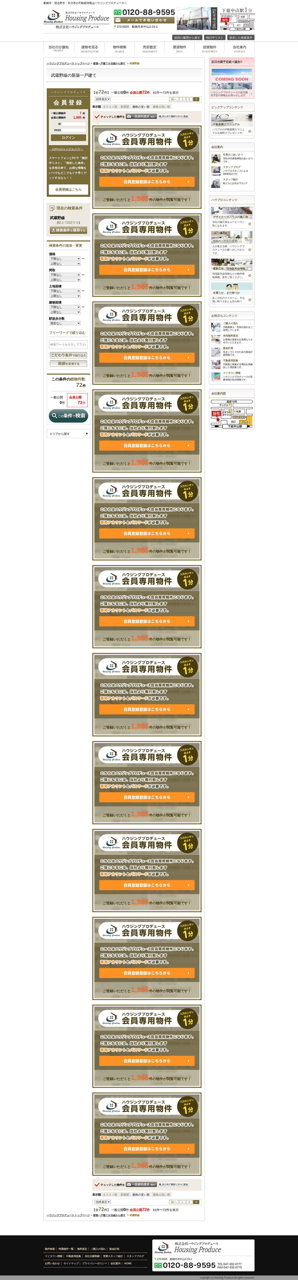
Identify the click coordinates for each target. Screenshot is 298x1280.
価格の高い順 (161, 106)
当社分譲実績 (92, 1256)
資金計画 (114, 1249)
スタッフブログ (135, 1256)
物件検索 (50, 1249)
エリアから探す (59, 433)
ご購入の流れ (98, 1249)
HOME (128, 1263)
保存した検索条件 (240, 37)
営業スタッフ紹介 (113, 1256)
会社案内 (115, 1263)
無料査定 (82, 1249)
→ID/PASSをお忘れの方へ (66, 149)
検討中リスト (214, 37)
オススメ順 (110, 106)
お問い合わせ (52, 1263)
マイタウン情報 (53, 1256)
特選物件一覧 (66, 1249)
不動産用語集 (73, 1256)
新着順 (124, 106)
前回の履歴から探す (187, 37)
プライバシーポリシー (94, 1263)
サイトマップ (71, 1263)
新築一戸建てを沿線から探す (109, 63)
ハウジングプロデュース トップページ (68, 63)
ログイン (68, 137)
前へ (174, 99)
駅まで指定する (68, 222)
